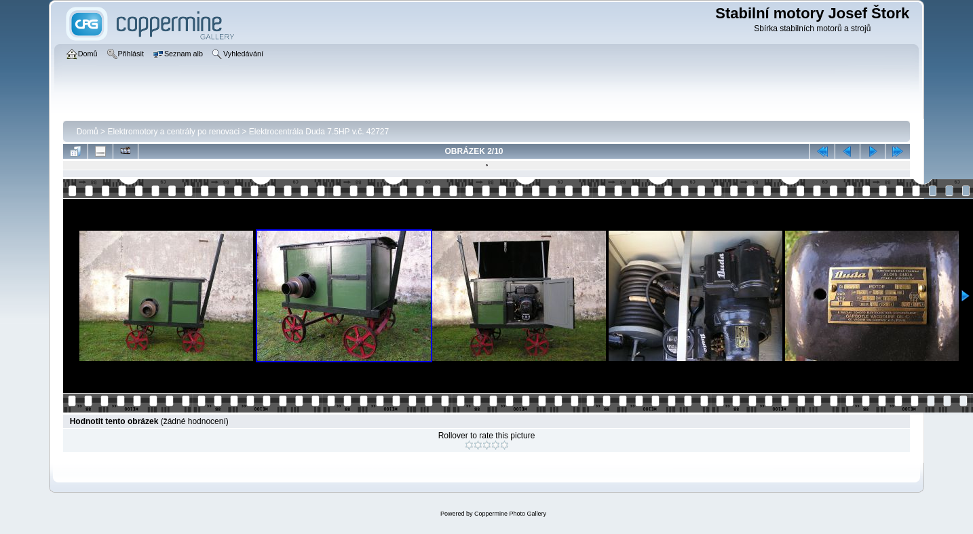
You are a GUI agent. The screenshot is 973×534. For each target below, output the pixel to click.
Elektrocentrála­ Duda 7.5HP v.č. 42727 (319, 131)
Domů (87, 131)
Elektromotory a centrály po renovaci (173, 131)
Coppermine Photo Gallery (510, 513)
